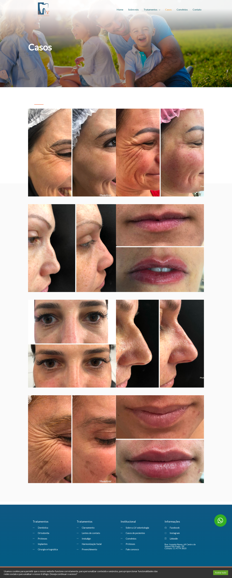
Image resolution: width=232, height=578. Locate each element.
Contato (197, 9)
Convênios (182, 9)
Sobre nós (133, 9)
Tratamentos (150, 9)
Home (120, 9)
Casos (168, 9)
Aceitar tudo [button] (220, 572)
